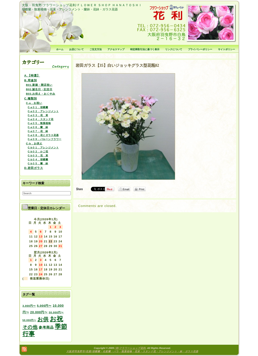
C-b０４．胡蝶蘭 (38, 159)
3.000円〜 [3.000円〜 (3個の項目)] (29, 305)
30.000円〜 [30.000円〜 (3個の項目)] (56, 312)
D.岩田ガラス (33, 168)
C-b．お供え (34, 143)
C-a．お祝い (34, 102)
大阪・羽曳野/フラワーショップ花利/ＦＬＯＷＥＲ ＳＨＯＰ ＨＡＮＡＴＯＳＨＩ (82, 5)
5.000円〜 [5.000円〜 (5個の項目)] (44, 305)
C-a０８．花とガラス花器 (43, 135)
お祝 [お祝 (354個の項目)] (56, 318)
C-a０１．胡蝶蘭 (38, 107)
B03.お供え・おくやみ (40, 93)
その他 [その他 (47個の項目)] (30, 327)
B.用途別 (30, 80)
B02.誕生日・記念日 (39, 89)
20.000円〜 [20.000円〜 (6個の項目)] (39, 312)
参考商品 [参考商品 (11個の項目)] (46, 327)
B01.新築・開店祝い (39, 84)
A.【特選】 (32, 75)
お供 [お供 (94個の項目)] (43, 319)
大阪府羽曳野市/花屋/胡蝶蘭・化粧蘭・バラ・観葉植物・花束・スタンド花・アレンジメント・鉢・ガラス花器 (132, 351)
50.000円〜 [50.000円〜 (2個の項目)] (29, 320)
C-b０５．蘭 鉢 (38, 163)
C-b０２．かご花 (38, 151)
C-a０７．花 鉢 (38, 131)
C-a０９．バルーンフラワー (44, 139)
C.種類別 (30, 98)
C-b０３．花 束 (38, 155)
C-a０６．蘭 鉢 (38, 127)
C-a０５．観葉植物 (39, 123)
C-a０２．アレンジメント (43, 111)
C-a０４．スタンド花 (41, 119)
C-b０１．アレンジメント (43, 147)
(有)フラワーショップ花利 (130, 348)
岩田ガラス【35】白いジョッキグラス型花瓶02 (117, 65)
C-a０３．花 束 (38, 115)
